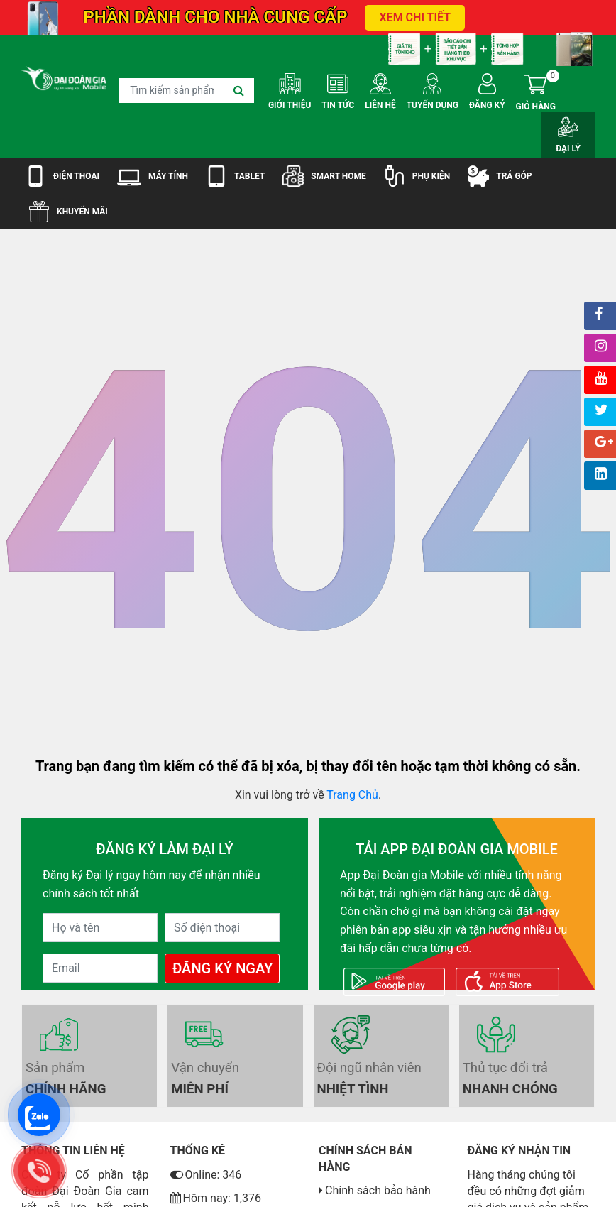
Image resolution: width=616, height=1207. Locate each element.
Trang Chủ (352, 795)
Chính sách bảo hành (378, 1190)
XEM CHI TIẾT (415, 17)
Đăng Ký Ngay (222, 968)
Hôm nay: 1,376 (216, 1198)
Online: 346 (206, 1174)
